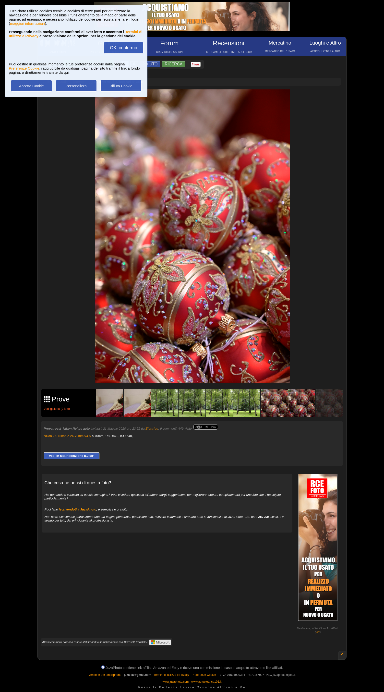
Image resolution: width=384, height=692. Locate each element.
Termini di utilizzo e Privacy (171, 675)
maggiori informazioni (27, 23)
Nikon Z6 (50, 436)
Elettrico (151, 428)
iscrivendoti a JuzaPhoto (77, 509)
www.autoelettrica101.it (206, 681)
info (318, 632)
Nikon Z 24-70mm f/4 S (74, 436)
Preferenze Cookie (24, 68)
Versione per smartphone (104, 675)
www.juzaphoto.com (176, 681)
